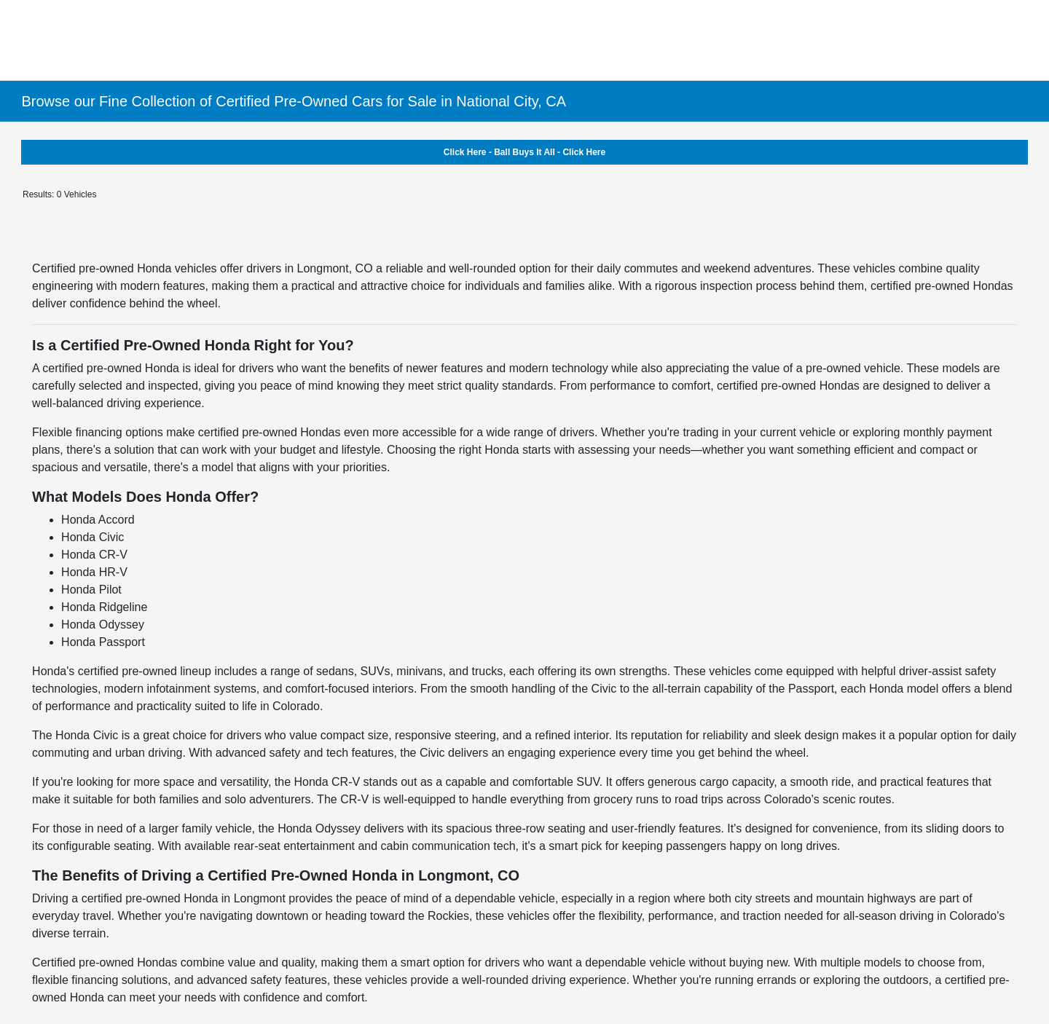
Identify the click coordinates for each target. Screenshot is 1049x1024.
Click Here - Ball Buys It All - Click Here (524, 152)
